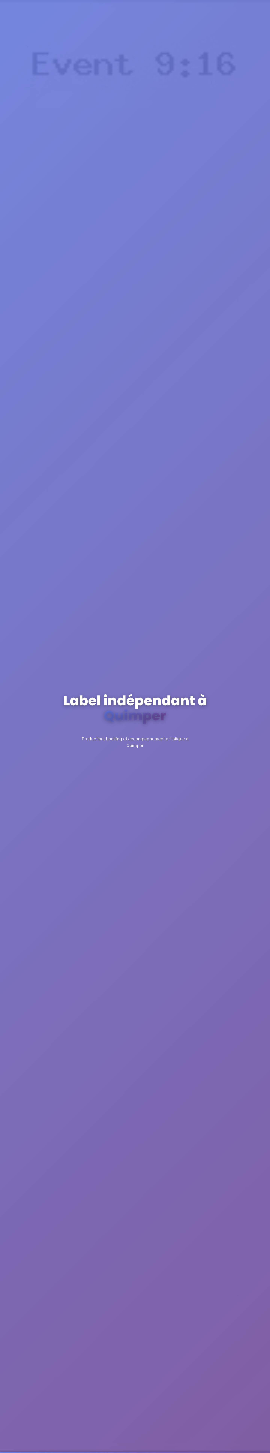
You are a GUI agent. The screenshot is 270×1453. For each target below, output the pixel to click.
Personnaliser (201, 1444)
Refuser (173, 1444)
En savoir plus (121, 1447)
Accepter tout (233, 1444)
